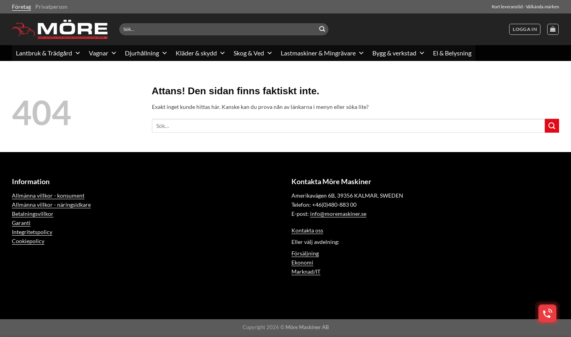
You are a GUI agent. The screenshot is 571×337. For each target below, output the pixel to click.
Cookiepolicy (28, 241)
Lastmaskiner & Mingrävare (322, 53)
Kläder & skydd (201, 53)
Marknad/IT (305, 271)
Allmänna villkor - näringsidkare (51, 204)
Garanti (21, 222)
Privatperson (51, 6)
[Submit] (322, 29)
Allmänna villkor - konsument (48, 195)
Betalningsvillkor (33, 213)
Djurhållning (146, 53)
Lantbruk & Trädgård (48, 53)
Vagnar (103, 53)
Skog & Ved (253, 53)
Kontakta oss (307, 230)
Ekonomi (302, 262)
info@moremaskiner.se (338, 213)
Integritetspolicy (32, 231)
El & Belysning (452, 53)
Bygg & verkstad (398, 53)
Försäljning (305, 253)
